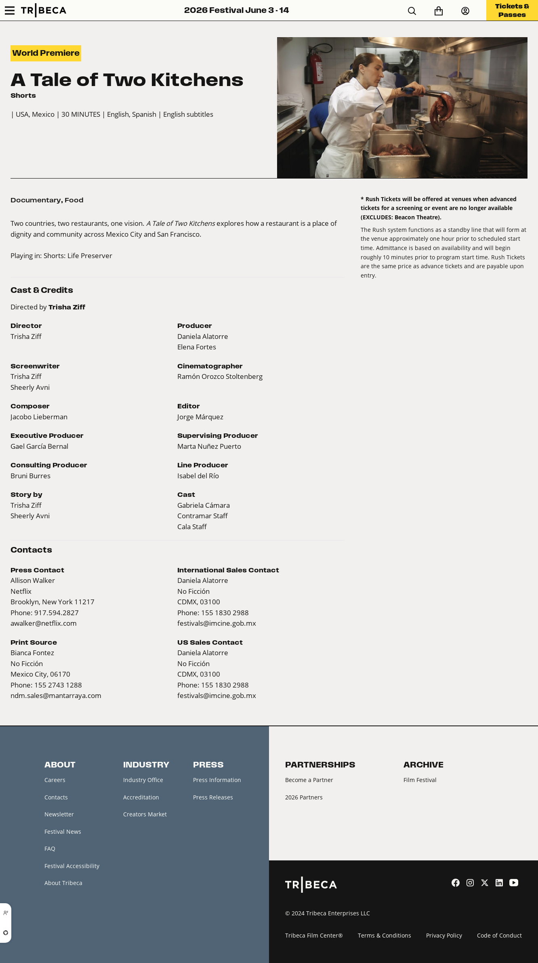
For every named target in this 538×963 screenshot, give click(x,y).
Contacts (56, 797)
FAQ (49, 848)
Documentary (36, 200)
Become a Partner (309, 780)
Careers (54, 780)
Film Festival (420, 780)
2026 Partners (304, 797)
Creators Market (145, 814)
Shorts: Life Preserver (78, 255)
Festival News (62, 831)
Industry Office (143, 780)
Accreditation (141, 797)
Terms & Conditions (384, 935)
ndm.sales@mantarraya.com (56, 695)
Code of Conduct (499, 935)
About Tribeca (63, 883)
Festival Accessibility (71, 866)
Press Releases (213, 797)
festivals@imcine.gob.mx (216, 623)
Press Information (217, 780)
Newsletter (59, 814)
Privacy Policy (444, 935)
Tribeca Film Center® (314, 935)
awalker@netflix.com (44, 623)
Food (74, 200)
